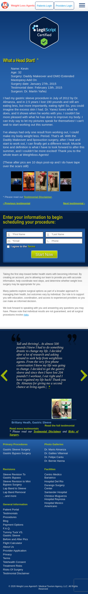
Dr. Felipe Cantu (54, 457)
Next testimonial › (74, 203)
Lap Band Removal (14, 492)
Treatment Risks (12, 565)
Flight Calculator (12, 543)
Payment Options (13, 524)
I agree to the (21, 246)
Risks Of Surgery (13, 569)
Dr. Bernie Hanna (54, 460)
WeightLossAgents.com (22, 5)
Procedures (9, 517)
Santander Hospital (55, 492)
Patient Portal (11, 509)
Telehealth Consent (14, 561)
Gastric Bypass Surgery (17, 453)
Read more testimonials (24, 428)
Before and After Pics (15, 539)
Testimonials (10, 513)
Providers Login (64, 5)
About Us (8, 546)
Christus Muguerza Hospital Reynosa (55, 497)
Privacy (7, 554)
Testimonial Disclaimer (38, 196)
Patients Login (44, 5)
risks (26, 314)
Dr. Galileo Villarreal (56, 453)
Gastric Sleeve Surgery (16, 449)
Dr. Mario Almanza (55, 449)
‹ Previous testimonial (16, 203)
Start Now (44, 254)
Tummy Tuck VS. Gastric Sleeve (13, 534)
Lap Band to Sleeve (14, 488)
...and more (9, 495)
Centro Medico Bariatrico (53, 476)
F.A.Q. (6, 528)
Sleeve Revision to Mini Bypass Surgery (17, 483)
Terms (31, 246)
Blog (5, 520)
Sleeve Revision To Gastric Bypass (14, 476)
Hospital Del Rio (54, 481)
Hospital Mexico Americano (53, 504)
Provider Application (14, 550)
